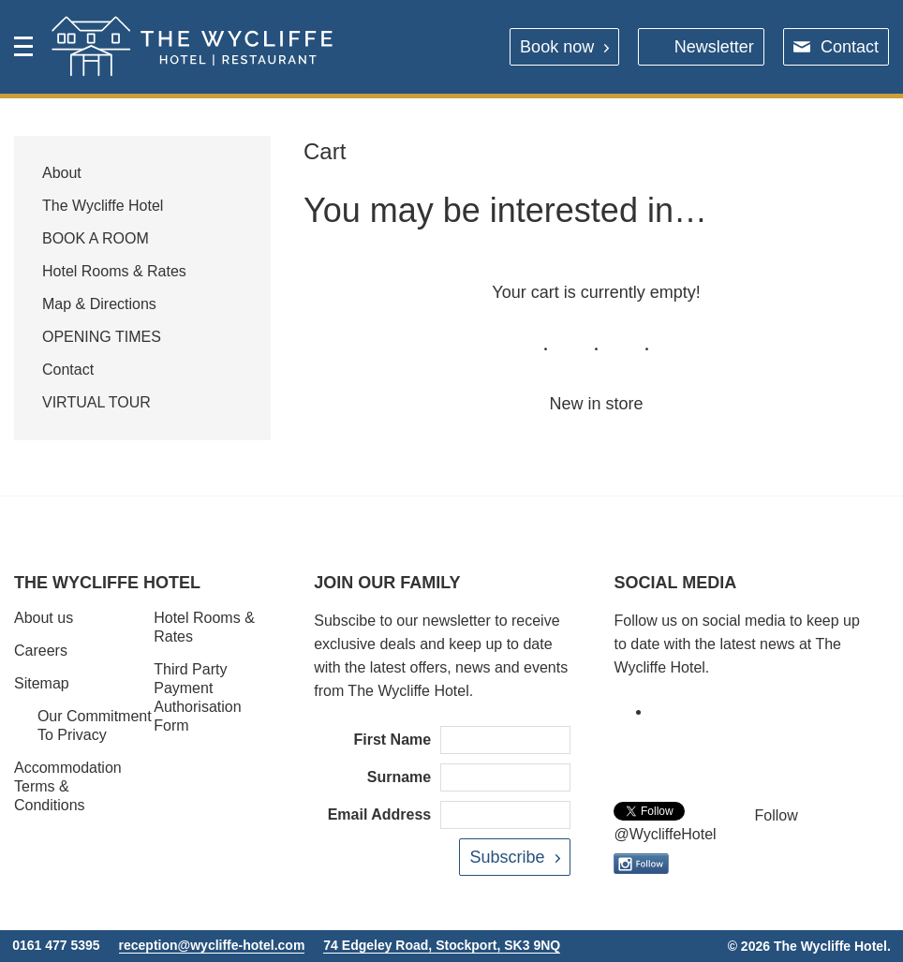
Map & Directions (99, 304)
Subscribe (506, 857)
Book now (557, 46)
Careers (40, 651)
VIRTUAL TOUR (96, 402)
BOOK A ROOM (95, 238)
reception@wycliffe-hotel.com (212, 945)
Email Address (380, 814)
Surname (399, 777)
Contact (850, 46)
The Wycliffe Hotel (102, 206)
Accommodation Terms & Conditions (68, 786)
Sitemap (41, 683)
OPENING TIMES (101, 337)
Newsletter (714, 46)
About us (43, 618)
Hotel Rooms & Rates (114, 271)
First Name (393, 739)
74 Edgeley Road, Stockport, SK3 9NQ (441, 945)
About (61, 173)
